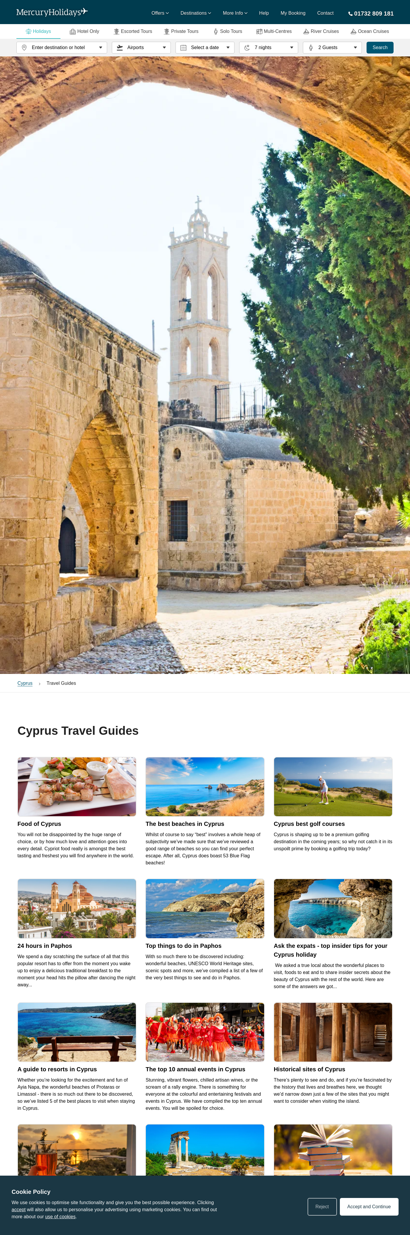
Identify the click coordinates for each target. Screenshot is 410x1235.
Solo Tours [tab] (227, 31)
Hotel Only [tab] (84, 31)
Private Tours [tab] (181, 31)
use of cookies (60, 1216)
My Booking (293, 13)
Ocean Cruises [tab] (370, 31)
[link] (77, 813)
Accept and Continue (369, 1206)
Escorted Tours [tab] (133, 31)
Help (264, 13)
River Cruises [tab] (321, 31)
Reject (322, 1206)
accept (19, 1209)
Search (380, 47)
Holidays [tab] (38, 31)
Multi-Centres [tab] (274, 31)
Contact (325, 13)
